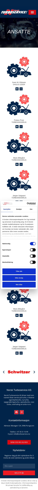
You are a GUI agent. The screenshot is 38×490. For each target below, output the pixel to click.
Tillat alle (19, 271)
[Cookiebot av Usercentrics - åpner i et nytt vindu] (27, 203)
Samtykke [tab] (6, 209)
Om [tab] (31, 209)
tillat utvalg (19, 278)
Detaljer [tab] (19, 209)
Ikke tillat (19, 284)
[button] (32, 12)
